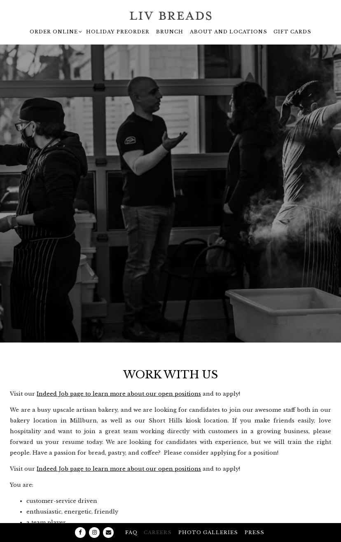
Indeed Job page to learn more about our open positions (119, 376)
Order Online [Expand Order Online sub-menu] (54, 31)
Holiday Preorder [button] (117, 32)
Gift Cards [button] (292, 32)
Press (254, 517)
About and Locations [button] (228, 32)
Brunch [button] (169, 32)
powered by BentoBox (170, 534)
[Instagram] (94, 517)
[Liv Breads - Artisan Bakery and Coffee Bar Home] (170, 15)
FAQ (131, 517)
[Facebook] (80, 517)
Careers (158, 517)
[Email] (108, 517)
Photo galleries (208, 517)
